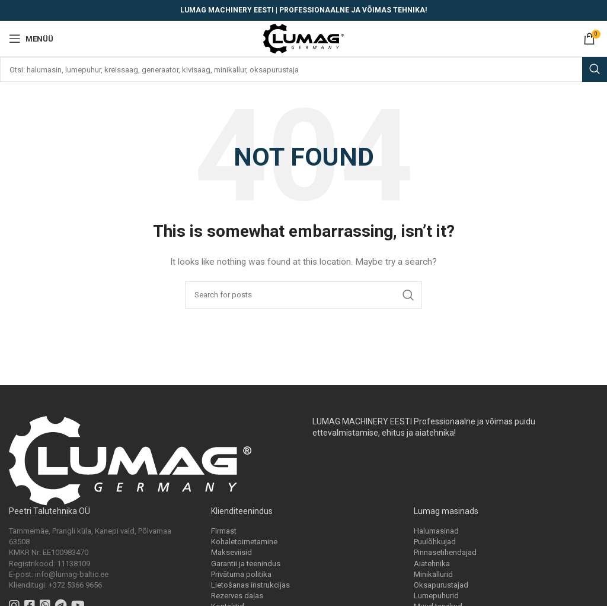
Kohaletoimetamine (244, 541)
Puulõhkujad (435, 541)
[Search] (303, 69)
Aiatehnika (432, 563)
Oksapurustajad (441, 584)
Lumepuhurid (436, 595)
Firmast (224, 530)
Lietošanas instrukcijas (250, 584)
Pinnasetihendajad (445, 552)
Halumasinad (436, 530)
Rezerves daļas (237, 595)
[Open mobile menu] (31, 38)
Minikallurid (433, 574)
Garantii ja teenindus (245, 563)
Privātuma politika (241, 574)
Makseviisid (231, 552)
